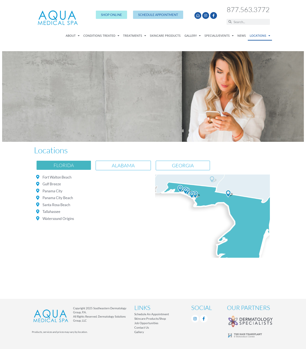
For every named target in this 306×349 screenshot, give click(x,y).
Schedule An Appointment (151, 314)
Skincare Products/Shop (150, 318)
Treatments (134, 35)
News (241, 36)
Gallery (192, 35)
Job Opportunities (146, 323)
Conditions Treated (101, 35)
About (72, 35)
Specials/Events (219, 35)
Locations (260, 35)
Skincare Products (165, 36)
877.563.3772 (248, 9)
